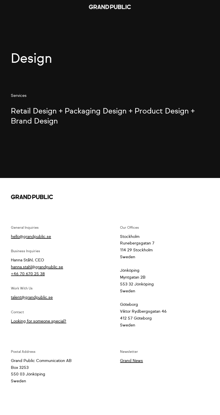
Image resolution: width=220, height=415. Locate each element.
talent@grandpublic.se (32, 297)
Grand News (131, 361)
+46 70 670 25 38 (28, 274)
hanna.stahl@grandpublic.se (37, 267)
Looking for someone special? (38, 321)
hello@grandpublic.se (31, 237)
